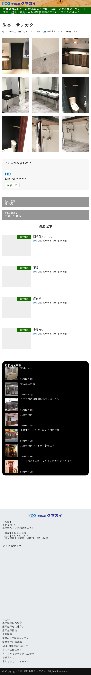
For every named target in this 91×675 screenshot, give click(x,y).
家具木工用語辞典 (12, 642)
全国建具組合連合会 (13, 626)
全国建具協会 (9, 630)
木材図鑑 (7, 634)
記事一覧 (12, 185)
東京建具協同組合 (12, 622)
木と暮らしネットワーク (15, 661)
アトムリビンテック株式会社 (18, 653)
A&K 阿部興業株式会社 (15, 645)
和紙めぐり (8, 657)
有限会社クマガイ (33, 671)
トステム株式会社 (12, 649)
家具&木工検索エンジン (15, 638)
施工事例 (73, 31)
